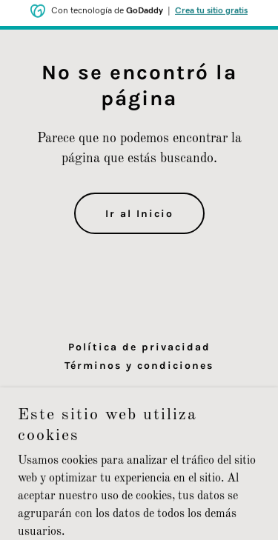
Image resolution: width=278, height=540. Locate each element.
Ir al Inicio (139, 213)
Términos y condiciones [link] (139, 365)
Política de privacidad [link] (139, 347)
